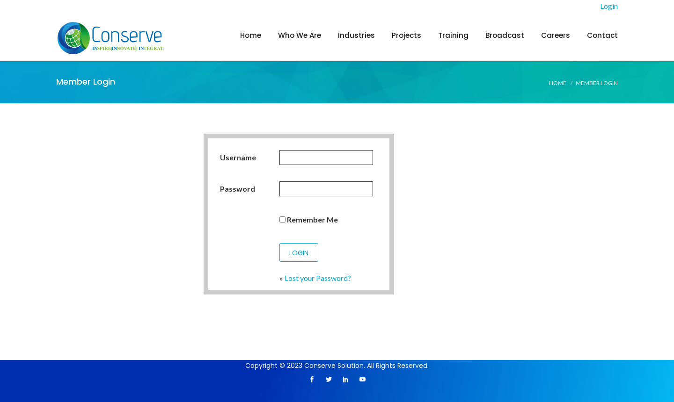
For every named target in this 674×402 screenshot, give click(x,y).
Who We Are (299, 35)
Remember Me (308, 219)
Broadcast (504, 35)
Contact (602, 35)
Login (609, 5)
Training (453, 35)
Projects (406, 35)
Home (250, 35)
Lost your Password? (318, 277)
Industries (356, 35)
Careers (555, 35)
